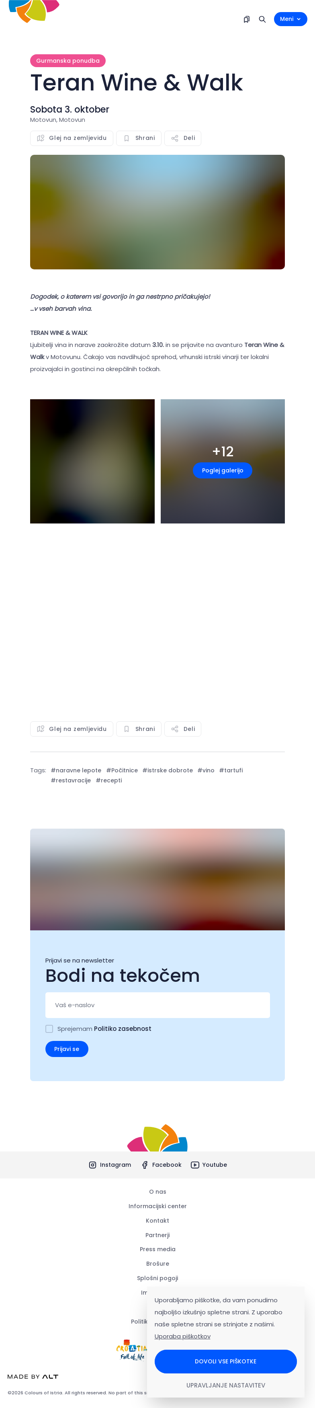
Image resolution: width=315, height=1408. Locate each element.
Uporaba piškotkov (183, 1336)
